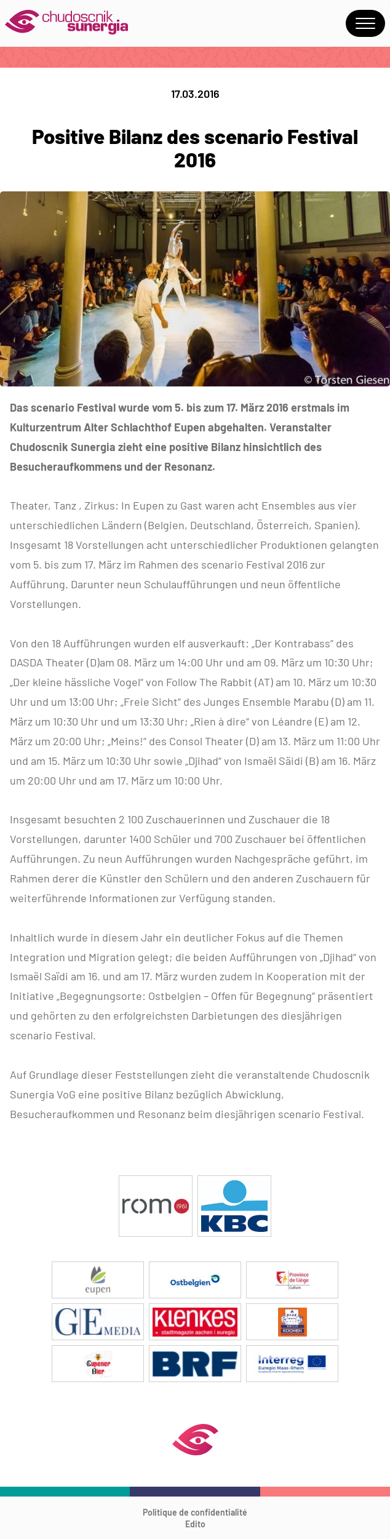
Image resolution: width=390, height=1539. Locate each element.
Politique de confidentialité (195, 1512)
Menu (365, 23)
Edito (195, 1524)
